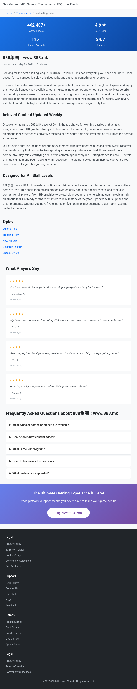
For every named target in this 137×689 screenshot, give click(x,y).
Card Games (12, 627)
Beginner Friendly (12, 246)
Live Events (71, 4)
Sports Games (14, 644)
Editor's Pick (10, 228)
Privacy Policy (13, 543)
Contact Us (12, 588)
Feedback (11, 605)
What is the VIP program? (28, 449)
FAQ (59, 4)
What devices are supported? (31, 473)
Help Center (12, 583)
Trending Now (11, 234)
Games (31, 4)
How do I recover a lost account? (33, 461)
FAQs (9, 599)
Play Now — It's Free (68, 513)
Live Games (12, 638)
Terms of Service (15, 549)
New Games (10, 4)
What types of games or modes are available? (41, 425)
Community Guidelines (18, 560)
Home (9, 13)
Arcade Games (14, 621)
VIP (22, 4)
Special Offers (11, 253)
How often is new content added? (33, 437)
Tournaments (46, 4)
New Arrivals (10, 241)
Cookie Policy (13, 555)
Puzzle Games (14, 633)
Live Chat (11, 594)
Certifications (13, 566)
